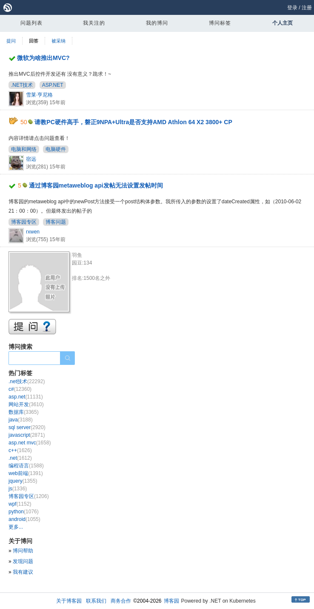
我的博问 (157, 23)
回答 (33, 40)
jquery (23, 481)
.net (20, 458)
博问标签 (220, 23)
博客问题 (56, 222)
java (21, 420)
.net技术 (27, 381)
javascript (27, 435)
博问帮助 (23, 551)
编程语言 (26, 466)
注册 (307, 8)
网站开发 (26, 404)
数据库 (24, 412)
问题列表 (31, 23)
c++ (20, 450)
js (18, 489)
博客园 (171, 601)
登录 (292, 8)
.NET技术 (22, 85)
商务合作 (121, 601)
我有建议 (23, 572)
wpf (20, 504)
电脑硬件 (56, 149)
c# (20, 389)
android (24, 519)
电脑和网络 (24, 149)
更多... (16, 527)
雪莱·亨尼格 (39, 95)
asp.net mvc (30, 443)
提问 (11, 40)
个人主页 (282, 23)
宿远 (31, 159)
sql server (27, 427)
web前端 (26, 473)
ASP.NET (52, 85)
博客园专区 (24, 222)
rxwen (33, 232)
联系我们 (96, 601)
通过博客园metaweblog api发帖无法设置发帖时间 (96, 185)
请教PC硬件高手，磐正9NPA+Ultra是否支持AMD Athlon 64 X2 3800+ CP (133, 122)
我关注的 (94, 23)
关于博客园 (69, 601)
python (24, 512)
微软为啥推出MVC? (43, 57)
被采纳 (58, 40)
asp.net (26, 397)
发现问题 (23, 561)
